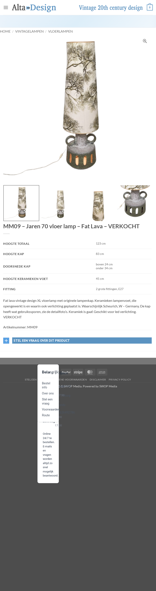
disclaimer (98, 379)
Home (5, 31)
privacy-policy (120, 379)
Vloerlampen (60, 31)
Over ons (48, 393)
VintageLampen (29, 31)
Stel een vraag (36, 379)
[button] (5, 7)
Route (46, 415)
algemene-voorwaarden (68, 379)
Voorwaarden (51, 409)
